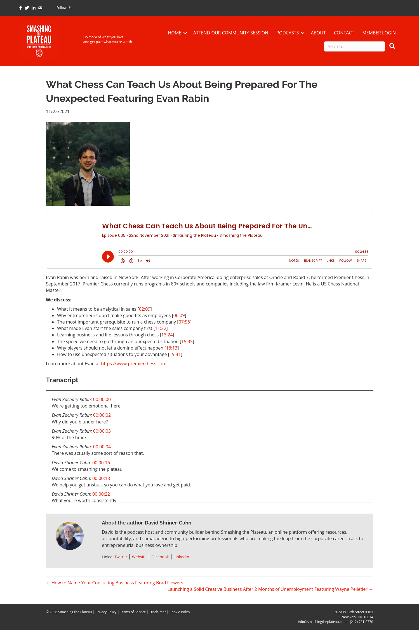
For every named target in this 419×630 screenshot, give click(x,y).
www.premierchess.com (141, 363)
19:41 (175, 354)
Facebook (160, 556)
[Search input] (354, 46)
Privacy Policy (105, 612)
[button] (392, 46)
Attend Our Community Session (230, 33)
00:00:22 (101, 494)
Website (139, 556)
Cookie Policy (180, 612)
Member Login (379, 33)
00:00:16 (101, 463)
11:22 (160, 328)
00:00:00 (102, 399)
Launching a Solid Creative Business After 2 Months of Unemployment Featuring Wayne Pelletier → (270, 589)
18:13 (171, 348)
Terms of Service (133, 612)
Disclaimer (157, 612)
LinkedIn (181, 556)
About (318, 33)
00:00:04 (102, 447)
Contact (344, 33)
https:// (108, 363)
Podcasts (287, 33)
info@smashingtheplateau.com (322, 621)
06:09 (179, 315)
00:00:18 (101, 478)
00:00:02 (102, 415)
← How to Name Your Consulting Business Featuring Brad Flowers (114, 583)
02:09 (144, 309)
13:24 (167, 335)
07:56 (184, 322)
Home (174, 33)
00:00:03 (102, 431)
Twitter (120, 556)
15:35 (187, 341)
